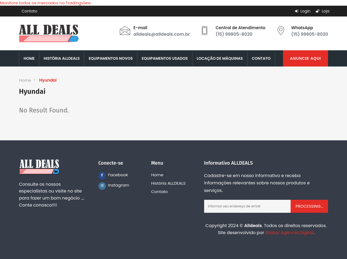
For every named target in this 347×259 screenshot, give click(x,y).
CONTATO (261, 58)
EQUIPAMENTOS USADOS (165, 58)
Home (25, 80)
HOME (29, 58)
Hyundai (48, 80)
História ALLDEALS (168, 183)
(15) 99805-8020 (234, 34)
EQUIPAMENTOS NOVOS (111, 58)
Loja (322, 11)
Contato (29, 11)
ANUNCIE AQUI (305, 58)
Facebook (112, 175)
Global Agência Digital (289, 233)
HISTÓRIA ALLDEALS (62, 58)
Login (303, 11)
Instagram (112, 185)
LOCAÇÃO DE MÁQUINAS (220, 58)
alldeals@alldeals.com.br (161, 34)
